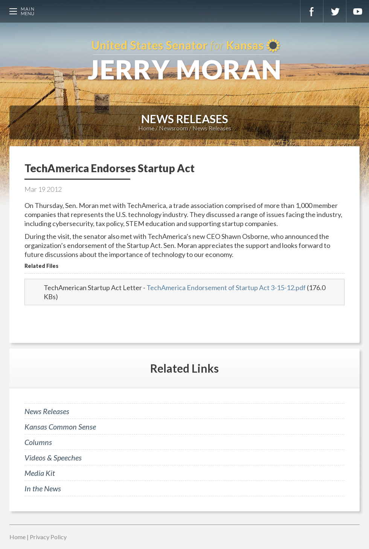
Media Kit (39, 472)
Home (146, 128)
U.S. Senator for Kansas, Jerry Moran (184, 60)
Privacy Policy (48, 536)
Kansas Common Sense (60, 426)
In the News (42, 488)
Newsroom (173, 128)
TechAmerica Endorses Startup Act (109, 168)
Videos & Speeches (53, 457)
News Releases (211, 128)
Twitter (334, 11)
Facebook (311, 11)
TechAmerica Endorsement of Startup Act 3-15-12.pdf (226, 287)
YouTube (357, 11)
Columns (38, 442)
